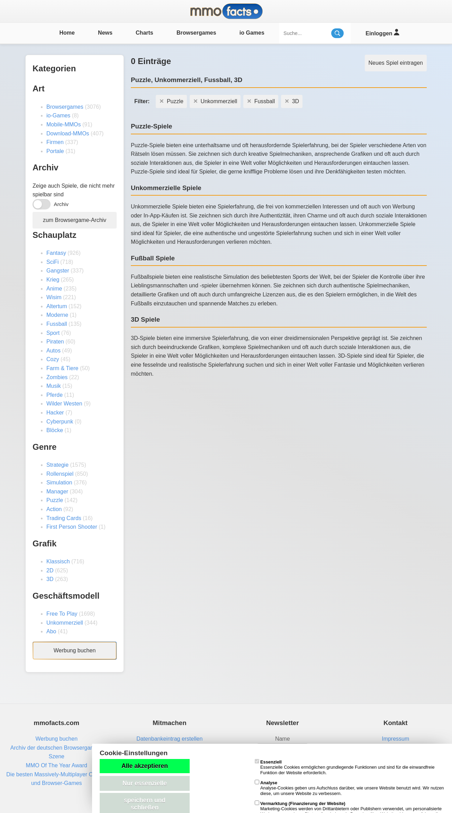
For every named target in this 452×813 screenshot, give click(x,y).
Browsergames (196, 33)
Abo (51, 631)
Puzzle (54, 500)
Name (282, 739)
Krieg (52, 280)
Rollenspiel (59, 474)
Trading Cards (63, 518)
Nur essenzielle (145, 783)
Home (66, 33)
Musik (53, 386)
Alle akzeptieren (144, 765)
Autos (53, 351)
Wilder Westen (64, 403)
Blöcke (54, 430)
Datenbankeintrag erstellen (169, 739)
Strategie (57, 465)
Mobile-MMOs (63, 124)
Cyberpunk (59, 422)
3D (49, 579)
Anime (54, 289)
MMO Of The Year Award (56, 765)
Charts (144, 33)
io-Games (58, 115)
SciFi (52, 262)
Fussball (56, 324)
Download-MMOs (67, 133)
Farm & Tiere (62, 368)
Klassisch (58, 561)
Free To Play (62, 614)
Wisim (54, 297)
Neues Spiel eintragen (396, 63)
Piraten (55, 342)
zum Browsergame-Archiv (74, 220)
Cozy (52, 359)
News (105, 33)
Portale (55, 151)
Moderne (57, 315)
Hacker (55, 413)
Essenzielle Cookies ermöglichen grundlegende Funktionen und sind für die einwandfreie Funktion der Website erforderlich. (345, 767)
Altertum (56, 306)
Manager (57, 491)
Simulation (59, 482)
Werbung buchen (75, 650)
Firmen (55, 142)
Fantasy (56, 253)
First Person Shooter (71, 527)
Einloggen (382, 32)
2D (49, 570)
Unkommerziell (64, 623)
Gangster (57, 271)
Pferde (54, 395)
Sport (53, 333)
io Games (251, 33)
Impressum (395, 739)
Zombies (56, 377)
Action (54, 509)
